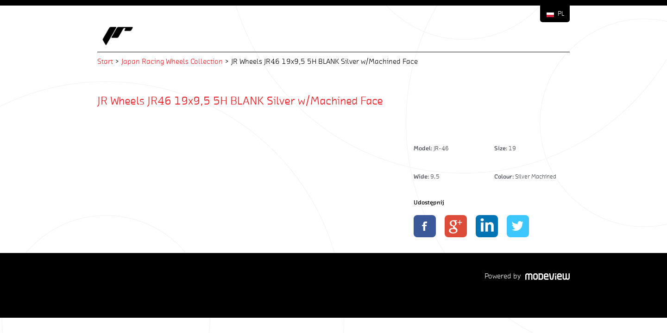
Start (105, 61)
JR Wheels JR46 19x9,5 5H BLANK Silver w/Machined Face (240, 100)
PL (561, 14)
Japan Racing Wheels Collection (172, 61)
